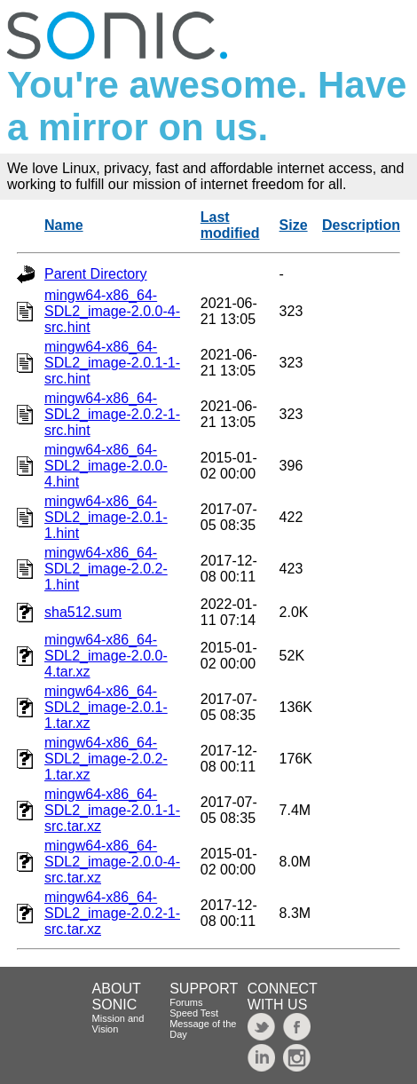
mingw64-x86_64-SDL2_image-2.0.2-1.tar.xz (106, 758)
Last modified (230, 225)
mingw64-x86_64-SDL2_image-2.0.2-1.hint (106, 568)
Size (293, 225)
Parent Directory (95, 273)
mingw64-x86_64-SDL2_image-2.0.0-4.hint (106, 465)
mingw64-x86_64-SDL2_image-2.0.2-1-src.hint (112, 414)
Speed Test (193, 1013)
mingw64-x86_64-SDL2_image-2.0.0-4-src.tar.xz (112, 861)
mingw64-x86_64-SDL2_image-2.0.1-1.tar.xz (106, 707)
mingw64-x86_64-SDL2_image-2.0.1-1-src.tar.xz (112, 810)
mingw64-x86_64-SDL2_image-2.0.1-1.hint (106, 517)
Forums (185, 1002)
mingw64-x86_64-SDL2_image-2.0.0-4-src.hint (112, 311)
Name (63, 225)
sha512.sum (83, 612)
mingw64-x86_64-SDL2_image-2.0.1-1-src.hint (112, 362)
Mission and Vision (118, 1023)
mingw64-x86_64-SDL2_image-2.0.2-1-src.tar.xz (112, 913)
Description (361, 225)
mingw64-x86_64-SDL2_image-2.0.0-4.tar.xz (106, 655)
